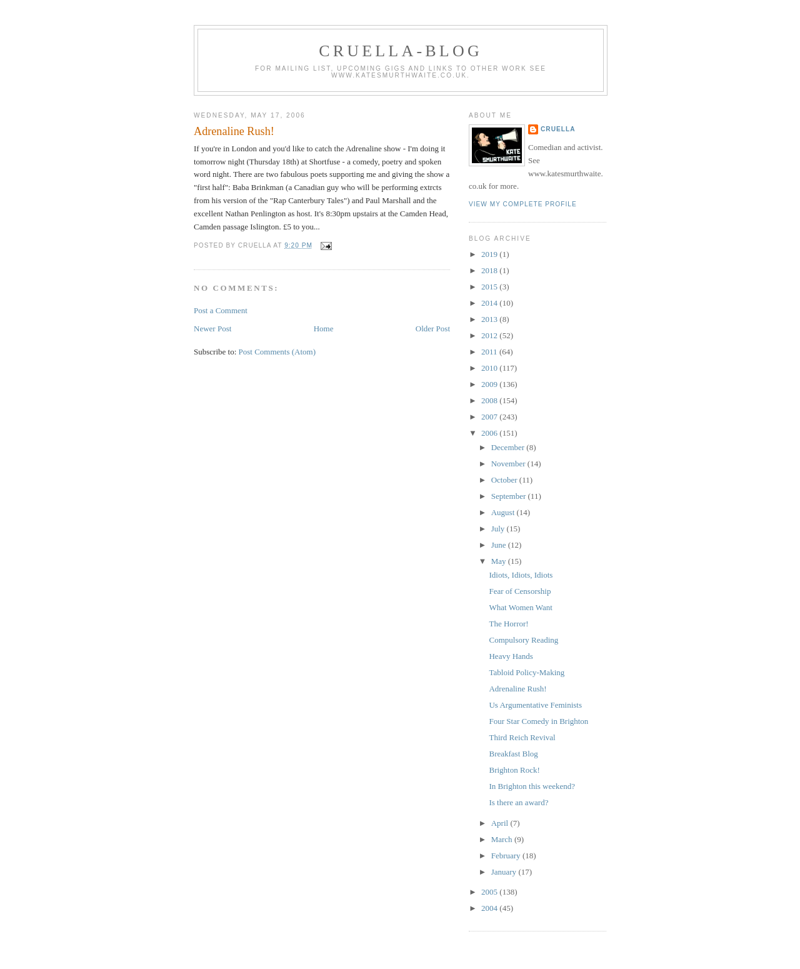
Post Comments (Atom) (277, 351)
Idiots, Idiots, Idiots (520, 575)
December (509, 447)
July (499, 528)
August (504, 512)
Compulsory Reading (523, 640)
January (505, 871)
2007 (490, 416)
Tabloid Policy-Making (526, 672)
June (499, 545)
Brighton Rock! (514, 770)
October (505, 479)
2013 (490, 319)
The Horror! (508, 623)
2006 (490, 433)
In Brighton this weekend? (532, 786)
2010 (490, 368)
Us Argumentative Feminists (535, 705)
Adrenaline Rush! (234, 131)
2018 (490, 270)
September (509, 496)
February (506, 855)
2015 (490, 286)
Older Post (433, 328)
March (502, 839)
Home (324, 328)
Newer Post (212, 328)
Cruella (558, 129)
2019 (490, 254)
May (499, 561)
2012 (490, 335)
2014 (490, 303)
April (501, 823)
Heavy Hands (510, 656)
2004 (490, 908)
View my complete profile (523, 204)
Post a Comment (221, 310)
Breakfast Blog (513, 753)
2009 (490, 384)
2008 (490, 400)
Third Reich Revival (522, 737)
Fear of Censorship (520, 591)
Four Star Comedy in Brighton (538, 721)
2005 (490, 891)
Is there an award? (518, 802)
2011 (490, 351)
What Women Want (520, 607)
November (509, 463)
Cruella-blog (400, 51)
